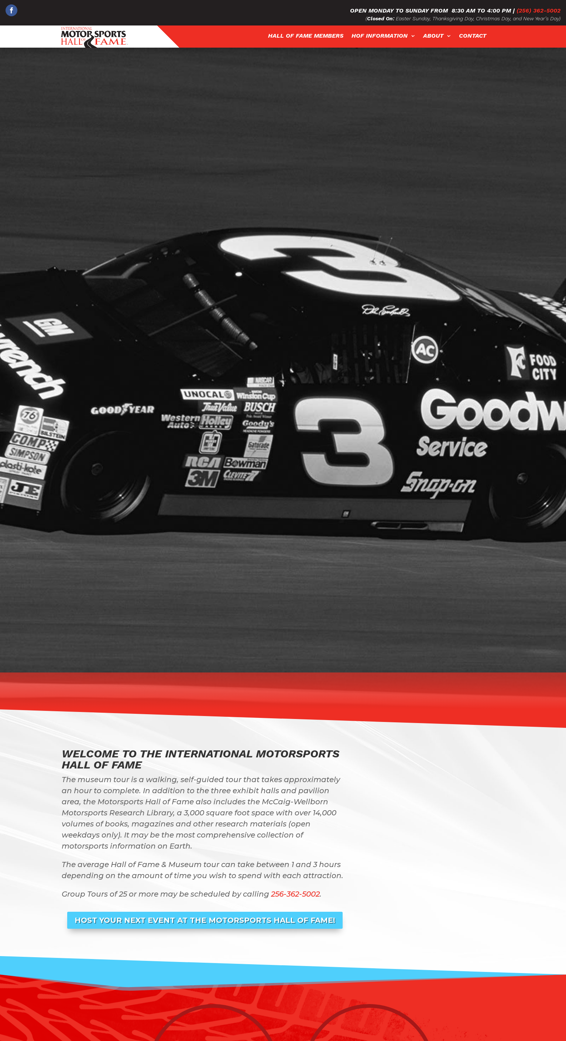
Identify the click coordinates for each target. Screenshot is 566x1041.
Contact (472, 36)
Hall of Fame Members (305, 36)
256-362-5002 (295, 894)
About (433, 36)
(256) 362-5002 (538, 10)
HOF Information (379, 36)
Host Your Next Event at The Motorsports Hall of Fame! (205, 920)
